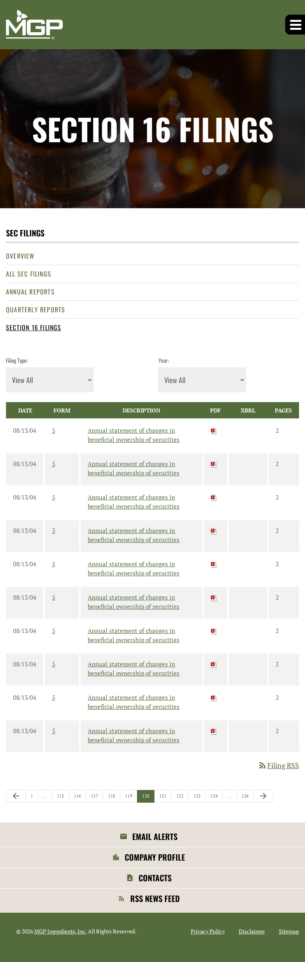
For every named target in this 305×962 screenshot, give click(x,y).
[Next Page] (263, 796)
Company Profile (155, 857)
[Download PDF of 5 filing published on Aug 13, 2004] (214, 430)
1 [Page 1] (34, 798)
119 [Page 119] (130, 798)
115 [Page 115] (61, 798)
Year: (163, 360)
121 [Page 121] (164, 798)
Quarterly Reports (35, 309)
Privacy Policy (208, 931)
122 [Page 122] (181, 798)
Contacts (155, 878)
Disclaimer (252, 931)
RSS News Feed (155, 898)
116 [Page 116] (78, 798)
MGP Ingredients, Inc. (60, 931)
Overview (20, 256)
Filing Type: (17, 360)
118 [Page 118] (113, 798)
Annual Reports (30, 291)
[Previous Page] (16, 796)
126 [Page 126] (246, 798)
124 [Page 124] (215, 798)
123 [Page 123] (198, 798)
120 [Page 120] (147, 798)
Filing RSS (278, 765)
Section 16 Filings (34, 327)
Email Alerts (155, 836)
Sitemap (289, 931)
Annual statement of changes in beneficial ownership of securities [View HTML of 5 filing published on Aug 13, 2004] (134, 434)
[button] (295, 25)
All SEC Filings (28, 274)
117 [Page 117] (95, 798)
